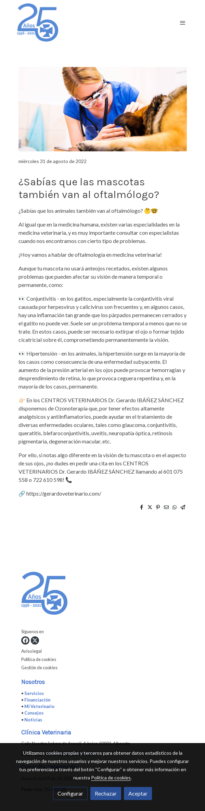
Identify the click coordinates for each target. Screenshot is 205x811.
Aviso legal (31, 651)
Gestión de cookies (39, 667)
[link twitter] (35, 640)
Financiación (37, 700)
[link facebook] (25, 640)
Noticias (33, 719)
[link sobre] (102, 594)
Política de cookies (38, 659)
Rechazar (106, 793)
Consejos (33, 713)
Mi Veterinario (39, 706)
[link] (37, 22)
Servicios (34, 693)
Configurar (70, 793)
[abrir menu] (183, 23)
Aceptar (138, 793)
